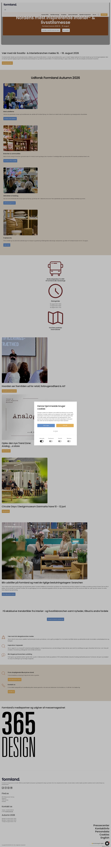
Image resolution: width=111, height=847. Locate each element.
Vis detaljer (55, 432)
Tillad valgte (46, 425)
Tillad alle (65, 425)
